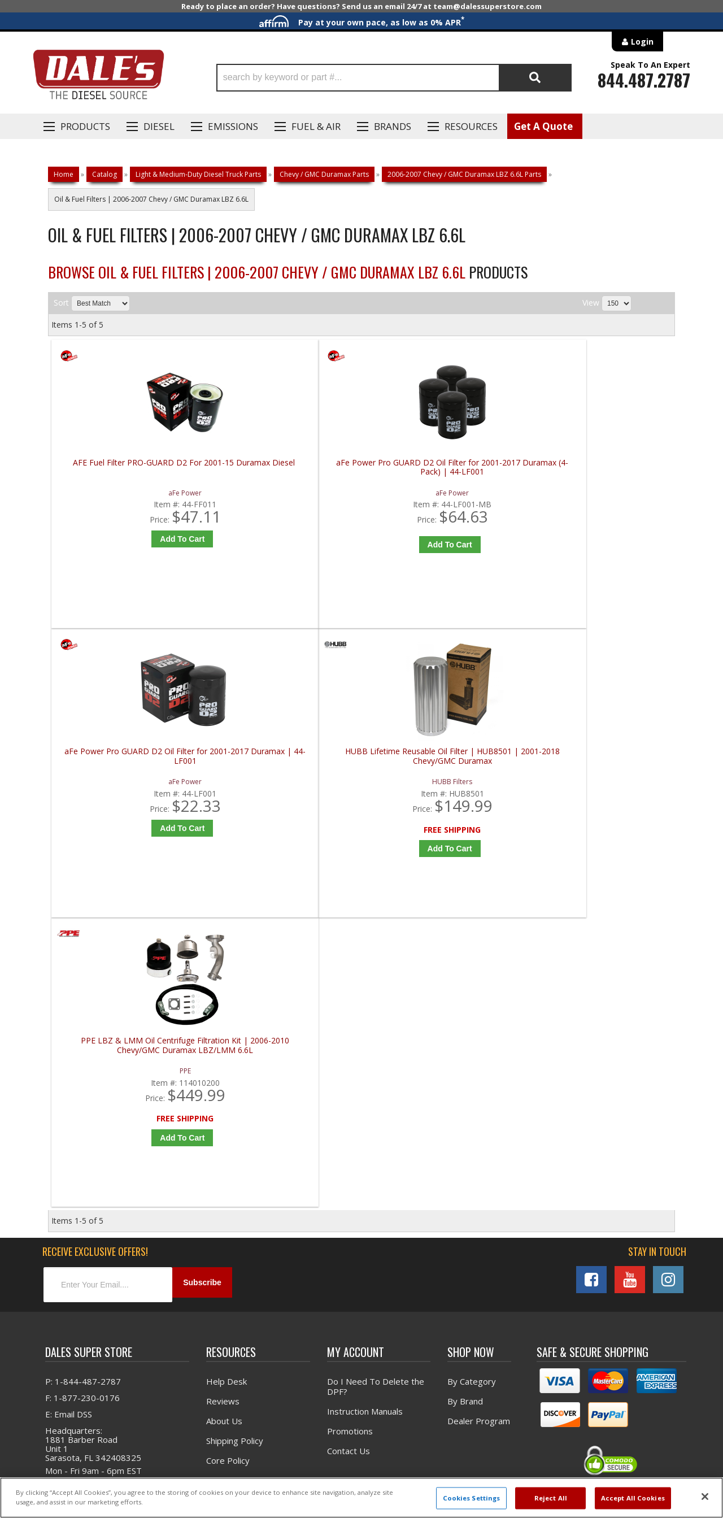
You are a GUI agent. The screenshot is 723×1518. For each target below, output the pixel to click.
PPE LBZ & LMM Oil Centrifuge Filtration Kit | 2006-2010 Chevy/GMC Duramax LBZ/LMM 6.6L (130, 777)
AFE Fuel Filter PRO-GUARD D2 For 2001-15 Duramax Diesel (130, 467)
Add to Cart (132, 538)
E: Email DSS (68, 1152)
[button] (394, 78)
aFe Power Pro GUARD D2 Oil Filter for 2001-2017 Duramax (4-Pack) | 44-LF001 (286, 472)
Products (85, 126)
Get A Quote (543, 126)
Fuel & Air (316, 126)
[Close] (704, 1496)
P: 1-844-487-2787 (83, 1119)
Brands (392, 126)
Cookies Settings (471, 1498)
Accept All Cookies (633, 1498)
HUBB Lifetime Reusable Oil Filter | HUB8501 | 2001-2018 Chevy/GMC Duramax (600, 472)
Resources (471, 126)
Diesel (159, 126)
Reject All (550, 1498)
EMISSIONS (233, 126)
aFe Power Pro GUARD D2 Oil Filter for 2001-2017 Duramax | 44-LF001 (443, 467)
